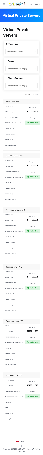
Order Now (32, 122)
